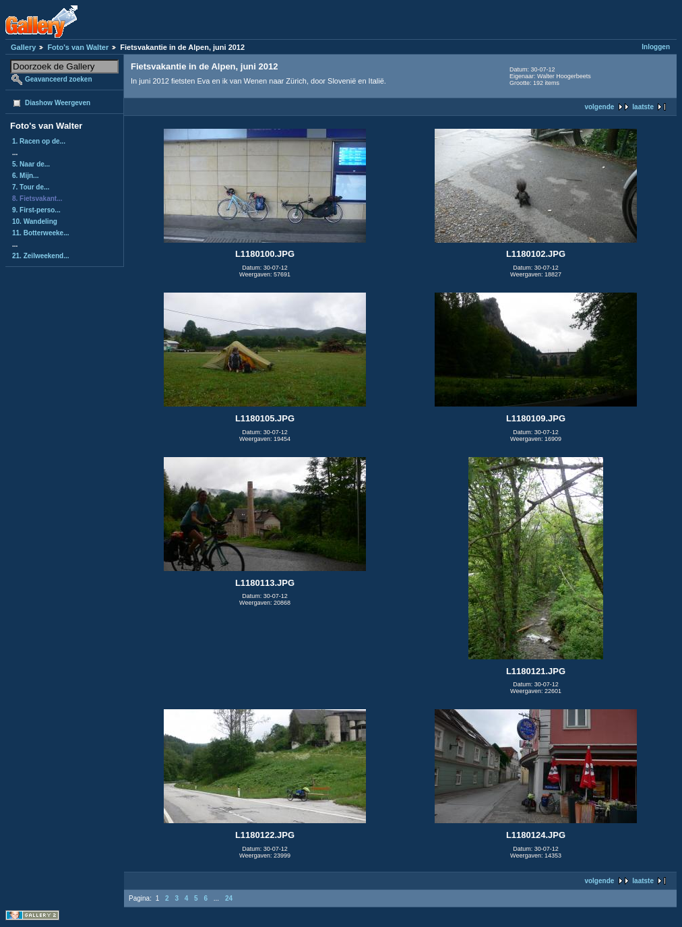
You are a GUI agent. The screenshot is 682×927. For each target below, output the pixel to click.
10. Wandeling (34, 221)
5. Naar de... (31, 164)
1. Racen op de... (38, 141)
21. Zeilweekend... (40, 256)
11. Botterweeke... (40, 233)
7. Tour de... (30, 187)
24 (228, 898)
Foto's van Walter (77, 47)
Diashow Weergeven (57, 103)
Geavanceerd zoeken (58, 79)
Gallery (23, 47)
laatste (643, 107)
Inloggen (656, 47)
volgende (599, 107)
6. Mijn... (25, 175)
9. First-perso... (36, 210)
